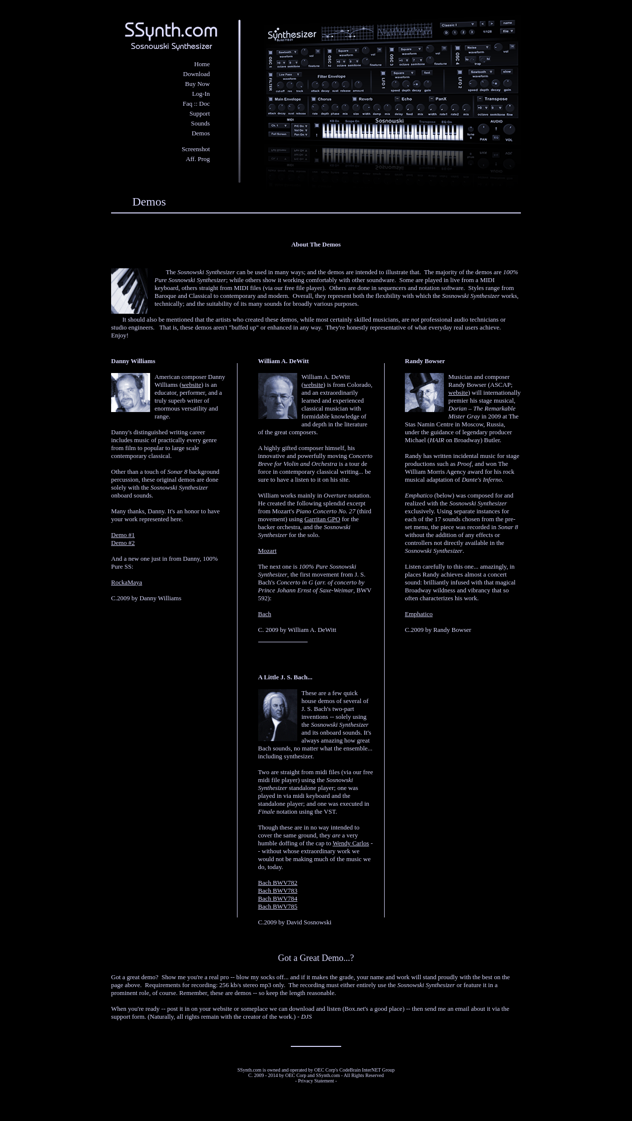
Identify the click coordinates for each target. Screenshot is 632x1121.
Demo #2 (123, 542)
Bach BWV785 (278, 906)
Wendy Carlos (351, 843)
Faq (188, 103)
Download (196, 74)
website (191, 384)
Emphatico (419, 614)
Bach (265, 614)
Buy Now (197, 83)
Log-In (201, 93)
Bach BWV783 (278, 890)
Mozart (267, 550)
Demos (201, 133)
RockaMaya (126, 582)
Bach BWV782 (278, 882)
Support (200, 113)
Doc (204, 103)
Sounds (200, 123)
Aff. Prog (198, 159)
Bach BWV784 (278, 898)
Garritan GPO (322, 519)
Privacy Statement (316, 1080)
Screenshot (196, 149)
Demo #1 (123, 535)
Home (202, 64)
